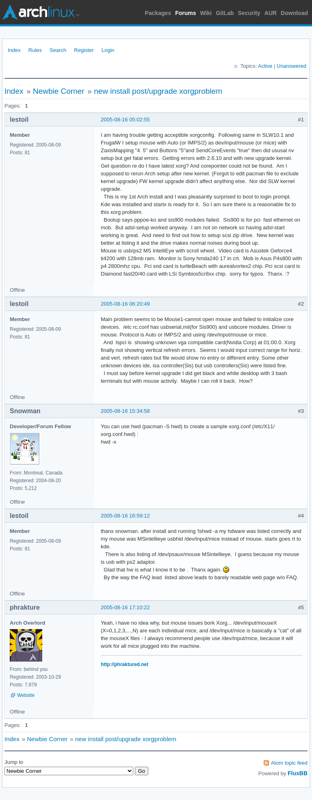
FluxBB (298, 773)
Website (26, 695)
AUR (270, 13)
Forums (185, 13)
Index (14, 50)
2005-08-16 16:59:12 (125, 516)
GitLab (225, 13)
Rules (35, 50)
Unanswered (291, 66)
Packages (158, 13)
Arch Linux (40, 12)
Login (108, 50)
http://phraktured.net (124, 664)
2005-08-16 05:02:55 (125, 119)
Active (265, 66)
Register (83, 50)
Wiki (206, 13)
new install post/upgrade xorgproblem (158, 91)
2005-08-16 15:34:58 (125, 411)
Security (249, 13)
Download (294, 13)
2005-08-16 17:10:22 (125, 607)
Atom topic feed (289, 763)
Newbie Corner (58, 91)
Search (58, 50)
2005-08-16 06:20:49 (125, 304)
